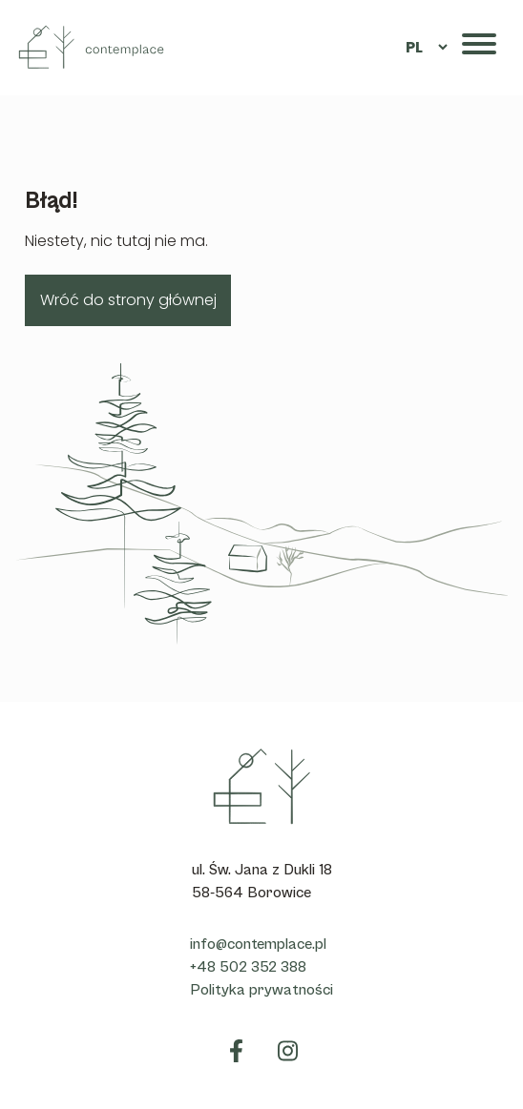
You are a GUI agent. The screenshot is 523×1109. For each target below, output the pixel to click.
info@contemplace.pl (258, 944)
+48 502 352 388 (248, 967)
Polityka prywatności (261, 989)
